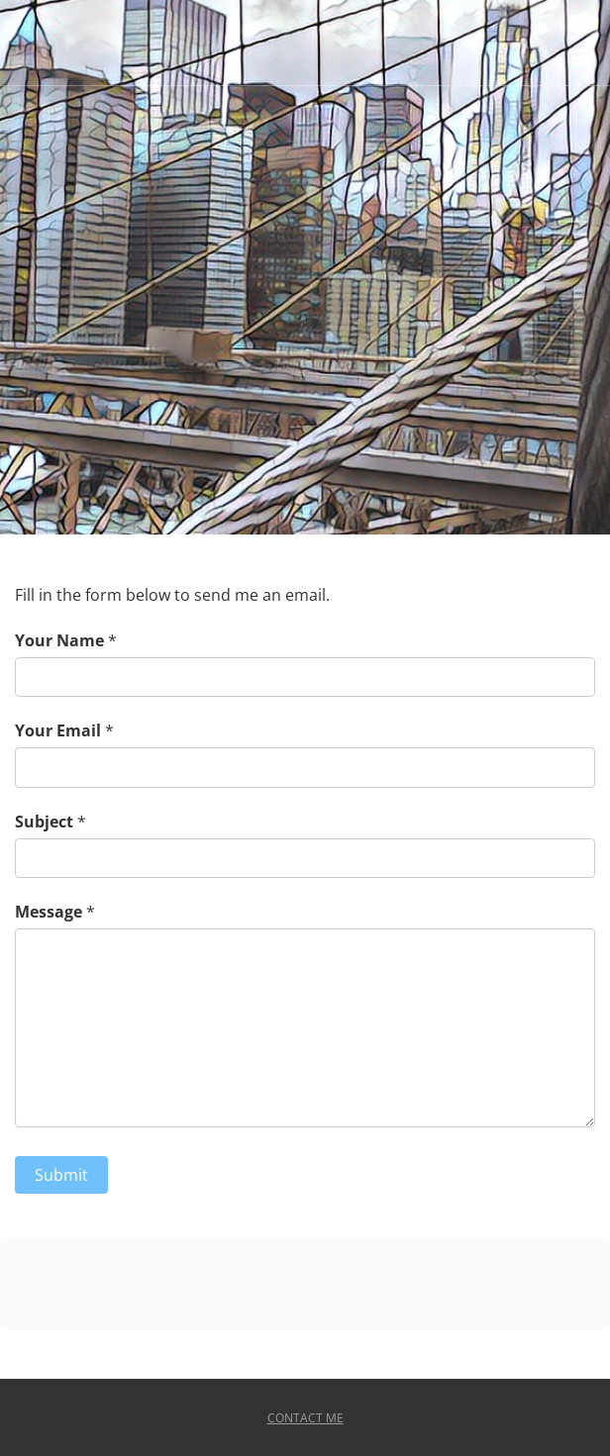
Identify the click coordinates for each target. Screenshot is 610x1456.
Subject (44, 821)
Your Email (58, 730)
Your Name (59, 640)
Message (48, 911)
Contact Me (305, 1417)
